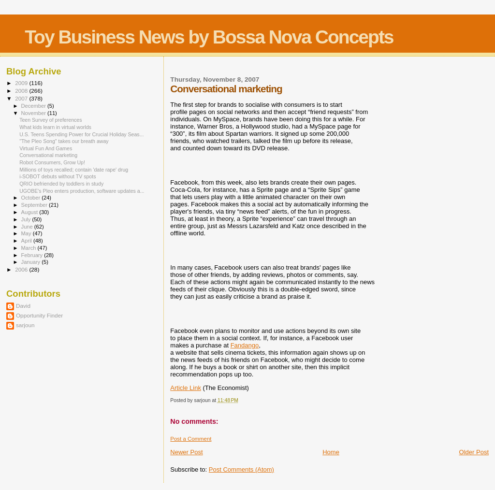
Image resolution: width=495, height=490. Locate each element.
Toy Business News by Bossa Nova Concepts (209, 37)
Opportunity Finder (39, 315)
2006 (22, 269)
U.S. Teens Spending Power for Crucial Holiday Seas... (81, 134)
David (23, 306)
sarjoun (25, 325)
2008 (22, 90)
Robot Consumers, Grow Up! (52, 162)
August (30, 212)
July (26, 219)
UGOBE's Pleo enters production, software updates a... (81, 191)
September (35, 205)
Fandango (245, 345)
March (29, 248)
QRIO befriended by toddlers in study (61, 184)
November (34, 113)
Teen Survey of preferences (50, 120)
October (31, 198)
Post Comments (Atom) (241, 469)
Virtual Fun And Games (45, 148)
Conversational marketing (48, 155)
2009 (22, 83)
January (31, 262)
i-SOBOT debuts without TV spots (57, 176)
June (27, 227)
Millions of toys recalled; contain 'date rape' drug (73, 170)
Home (330, 452)
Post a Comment (190, 439)
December (34, 106)
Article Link (185, 387)
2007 (22, 98)
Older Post (474, 452)
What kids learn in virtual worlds (55, 127)
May (27, 233)
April (27, 241)
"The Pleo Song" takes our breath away (64, 141)
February (32, 255)
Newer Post (186, 452)
